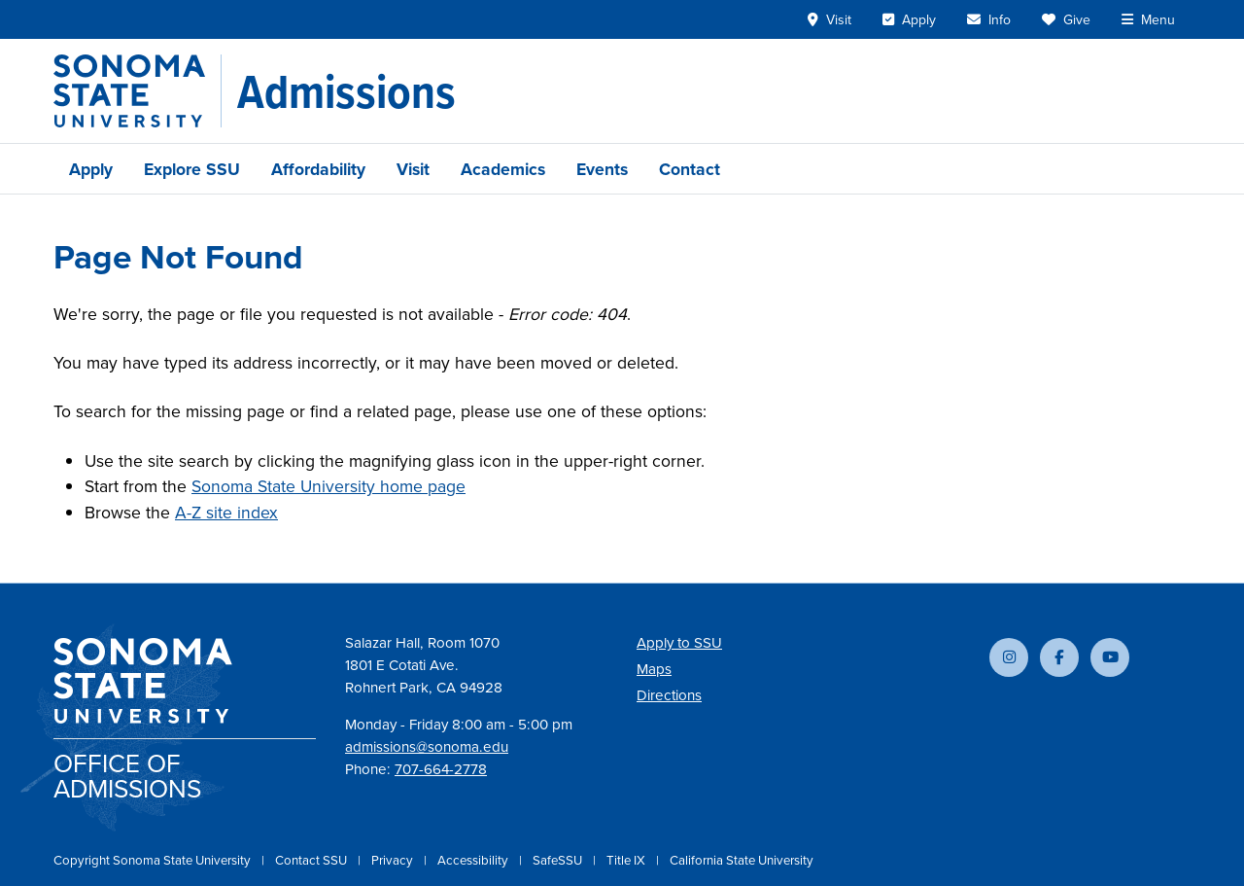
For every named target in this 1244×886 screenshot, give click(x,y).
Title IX (627, 859)
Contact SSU (312, 859)
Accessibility (474, 859)
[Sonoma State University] (137, 90)
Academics (503, 169)
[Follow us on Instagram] (1008, 657)
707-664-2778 (441, 769)
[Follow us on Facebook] (1059, 657)
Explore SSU (192, 169)
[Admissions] (346, 91)
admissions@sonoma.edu (426, 746)
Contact (689, 169)
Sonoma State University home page (328, 486)
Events (602, 169)
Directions (669, 695)
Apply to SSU (679, 642)
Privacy (393, 859)
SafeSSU (559, 859)
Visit (413, 169)
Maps (654, 668)
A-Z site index (226, 512)
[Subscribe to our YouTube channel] (1109, 657)
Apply (91, 169)
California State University (741, 859)
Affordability (318, 169)
